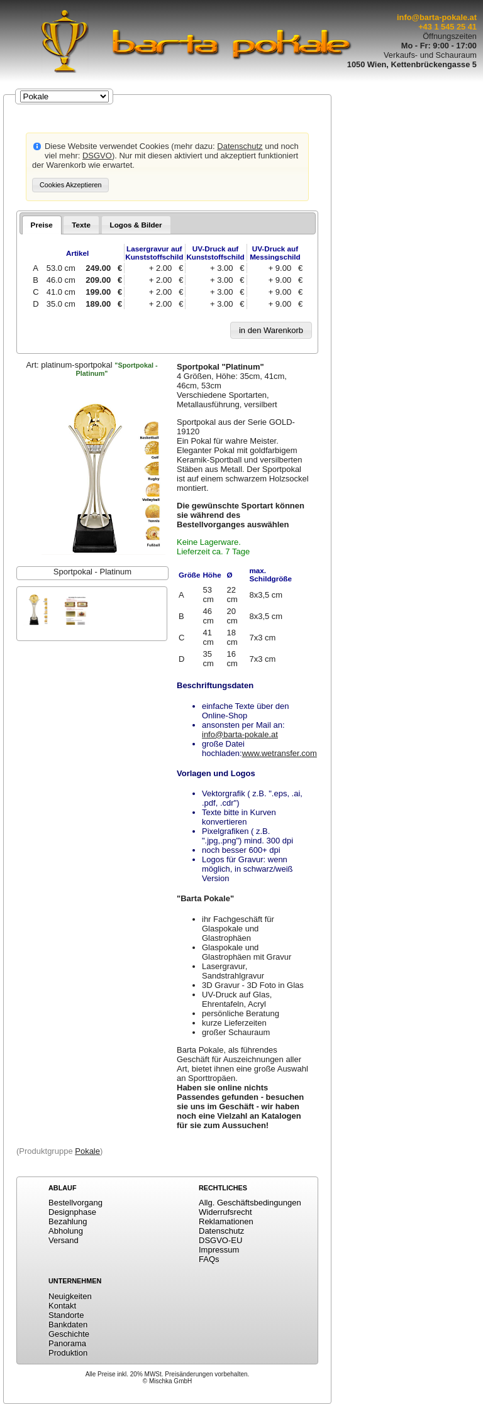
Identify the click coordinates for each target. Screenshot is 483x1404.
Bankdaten (67, 1324)
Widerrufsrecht (225, 1212)
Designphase (72, 1212)
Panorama (67, 1343)
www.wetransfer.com (279, 753)
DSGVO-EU (220, 1240)
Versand (63, 1240)
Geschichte (68, 1334)
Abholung (65, 1231)
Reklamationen (226, 1221)
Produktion (67, 1352)
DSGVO (97, 155)
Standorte (66, 1315)
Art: (91, 368)
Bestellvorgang (75, 1202)
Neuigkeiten (70, 1296)
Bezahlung (67, 1221)
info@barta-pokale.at (437, 17)
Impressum (219, 1249)
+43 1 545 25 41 (447, 26)
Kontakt (62, 1305)
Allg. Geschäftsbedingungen (250, 1202)
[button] (70, 185)
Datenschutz (239, 146)
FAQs (209, 1259)
